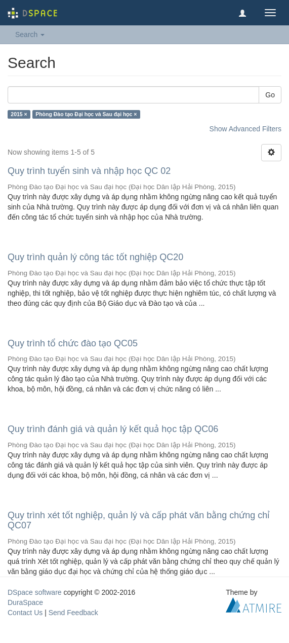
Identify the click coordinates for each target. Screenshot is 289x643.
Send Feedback (73, 613)
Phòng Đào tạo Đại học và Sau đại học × (86, 114)
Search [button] (30, 34)
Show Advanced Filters (245, 129)
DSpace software (35, 592)
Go (270, 95)
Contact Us (25, 613)
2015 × (19, 114)
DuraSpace (25, 602)
